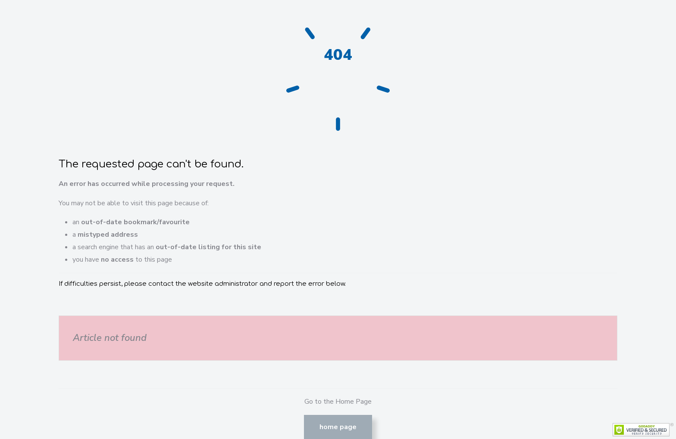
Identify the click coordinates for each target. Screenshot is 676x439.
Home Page (338, 427)
